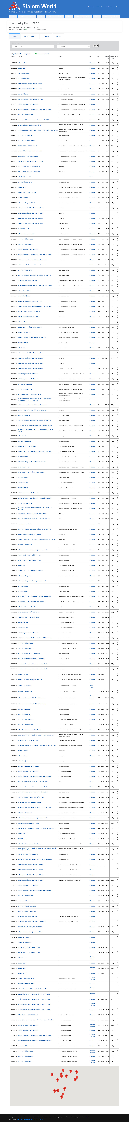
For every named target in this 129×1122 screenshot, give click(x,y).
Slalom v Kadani (23, 750)
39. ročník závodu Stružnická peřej (28, 1015)
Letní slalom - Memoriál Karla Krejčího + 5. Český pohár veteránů (37, 745)
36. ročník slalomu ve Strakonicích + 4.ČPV (30, 161)
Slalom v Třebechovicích (25, 114)
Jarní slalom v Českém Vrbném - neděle (30, 83)
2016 (106, 16)
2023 (41, 16)
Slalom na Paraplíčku (24, 197)
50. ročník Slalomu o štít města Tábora (29, 844)
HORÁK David (92, 979)
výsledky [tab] (14, 36)
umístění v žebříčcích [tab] (30, 36)
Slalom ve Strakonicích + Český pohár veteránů (32, 698)
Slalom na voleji (23, 674)
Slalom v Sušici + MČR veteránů (27, 192)
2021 (59, 16)
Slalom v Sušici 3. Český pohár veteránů (30, 327)
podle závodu (17, 54)
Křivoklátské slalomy (24, 436)
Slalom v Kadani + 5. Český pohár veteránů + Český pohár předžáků (37, 539)
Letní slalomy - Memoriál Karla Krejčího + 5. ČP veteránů (34, 807)
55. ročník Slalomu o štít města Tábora (29, 125)
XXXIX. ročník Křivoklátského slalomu (29, 311)
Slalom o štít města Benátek (26, 140)
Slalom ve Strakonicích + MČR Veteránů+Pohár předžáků (34, 306)
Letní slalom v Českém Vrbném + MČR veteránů (32, 921)
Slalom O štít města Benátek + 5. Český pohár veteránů (34, 420)
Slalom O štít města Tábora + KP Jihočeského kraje (33, 989)
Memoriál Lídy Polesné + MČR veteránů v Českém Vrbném (35, 425)
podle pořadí (26, 54)
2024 (31, 16)
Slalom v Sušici (23, 63)
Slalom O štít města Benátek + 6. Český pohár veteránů (34, 275)
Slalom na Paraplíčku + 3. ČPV (27, 203)
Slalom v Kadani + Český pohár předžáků (30, 534)
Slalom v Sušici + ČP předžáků (27, 446)
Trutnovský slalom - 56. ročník (27, 607)
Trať (58, 43)
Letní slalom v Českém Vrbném (27, 146)
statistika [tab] (46, 36)
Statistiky (100, 7)
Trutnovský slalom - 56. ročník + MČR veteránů (31, 601)
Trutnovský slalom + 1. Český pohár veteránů (31, 472)
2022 (50, 16)
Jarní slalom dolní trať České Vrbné (28, 612)
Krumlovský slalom (24, 73)
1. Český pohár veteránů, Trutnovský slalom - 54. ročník (34, 1004)
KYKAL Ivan (91, 958)
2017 (97, 16)
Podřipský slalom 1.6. (24, 177)
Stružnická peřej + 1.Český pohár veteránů (30, 99)
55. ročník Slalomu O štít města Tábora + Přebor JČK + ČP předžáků (38, 130)
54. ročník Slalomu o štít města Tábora (29, 394)
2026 (13, 16)
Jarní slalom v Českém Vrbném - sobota (30, 89)
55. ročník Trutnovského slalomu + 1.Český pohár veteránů (35, 859)
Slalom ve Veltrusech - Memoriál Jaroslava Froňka (33, 664)
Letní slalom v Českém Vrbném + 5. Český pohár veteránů (35, 285)
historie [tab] (58, 36)
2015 (115, 16)
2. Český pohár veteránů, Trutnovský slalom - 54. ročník (34, 994)
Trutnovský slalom (23, 228)
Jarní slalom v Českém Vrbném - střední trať (31, 218)
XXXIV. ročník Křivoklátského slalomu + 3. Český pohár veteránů (36, 828)
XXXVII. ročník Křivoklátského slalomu (29, 555)
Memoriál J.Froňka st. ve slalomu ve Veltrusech (32, 260)
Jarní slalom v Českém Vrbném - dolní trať (30, 864)
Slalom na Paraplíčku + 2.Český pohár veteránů (32, 337)
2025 (22, 16)
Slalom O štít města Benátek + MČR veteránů (31, 658)
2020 (69, 16)
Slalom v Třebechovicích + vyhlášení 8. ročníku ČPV (33, 120)
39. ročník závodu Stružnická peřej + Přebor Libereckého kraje (36, 1020)
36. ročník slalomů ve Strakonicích (28, 156)
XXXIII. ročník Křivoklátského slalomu (29, 947)
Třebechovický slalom (25, 384)
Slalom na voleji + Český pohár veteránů (30, 679)
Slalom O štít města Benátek (27, 906)
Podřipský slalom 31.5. (25, 182)
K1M (92, 63)
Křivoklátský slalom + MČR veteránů (28, 766)
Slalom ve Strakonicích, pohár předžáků (30, 301)
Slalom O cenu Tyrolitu (25, 270)
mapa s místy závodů (43, 54)
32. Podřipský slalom (24, 296)
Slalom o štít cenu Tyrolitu (26, 135)
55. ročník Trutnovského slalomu (28, 854)
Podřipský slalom (23, 477)
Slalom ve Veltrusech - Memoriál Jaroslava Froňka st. (34, 519)
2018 (87, 16)
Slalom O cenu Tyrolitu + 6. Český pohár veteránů (32, 792)
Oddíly (117, 7)
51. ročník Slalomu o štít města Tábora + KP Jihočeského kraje (36, 735)
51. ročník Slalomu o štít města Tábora (29, 730)
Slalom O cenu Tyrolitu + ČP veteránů (29, 653)
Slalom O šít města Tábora (26, 978)
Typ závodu (15, 43)
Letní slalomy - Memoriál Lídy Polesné (29, 802)
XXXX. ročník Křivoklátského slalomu (29, 166)
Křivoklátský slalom (24, 709)
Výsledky (90, 7)
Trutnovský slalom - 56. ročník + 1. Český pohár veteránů (34, 596)
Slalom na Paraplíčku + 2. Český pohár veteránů (32, 581)
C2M (92, 683)
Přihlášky (108, 7)
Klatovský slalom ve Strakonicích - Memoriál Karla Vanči (34, 498)
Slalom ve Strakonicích (25, 544)
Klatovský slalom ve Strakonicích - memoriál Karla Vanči (34, 109)
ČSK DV (87, 1117)
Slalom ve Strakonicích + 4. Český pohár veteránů (32, 550)
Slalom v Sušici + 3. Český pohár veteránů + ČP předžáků (34, 451)
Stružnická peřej (23, 94)
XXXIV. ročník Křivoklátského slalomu (29, 823)
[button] (77, 1078)
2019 (78, 16)
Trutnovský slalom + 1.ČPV (26, 234)
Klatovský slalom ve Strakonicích (28, 104)
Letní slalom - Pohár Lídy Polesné (28, 740)
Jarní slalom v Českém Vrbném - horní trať (30, 208)
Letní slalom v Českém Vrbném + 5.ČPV (30, 151)
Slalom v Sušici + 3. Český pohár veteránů (30, 570)
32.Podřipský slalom (24, 291)
